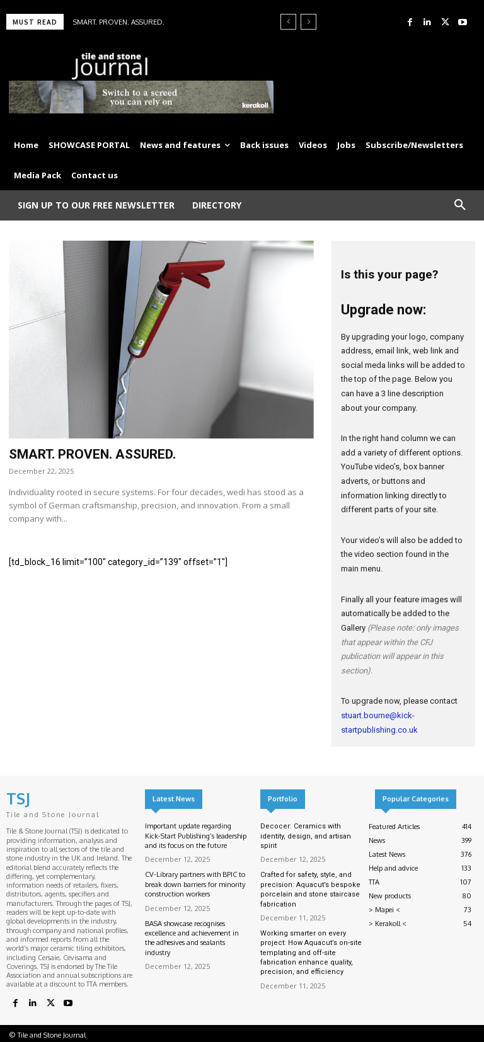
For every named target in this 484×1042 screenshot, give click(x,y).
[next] (308, 22)
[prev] (288, 22)
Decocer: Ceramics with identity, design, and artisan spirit (305, 836)
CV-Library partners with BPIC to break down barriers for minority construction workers (195, 884)
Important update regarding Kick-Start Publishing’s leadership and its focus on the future (195, 836)
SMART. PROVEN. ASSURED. (118, 22)
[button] (460, 205)
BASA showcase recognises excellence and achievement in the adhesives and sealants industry (192, 938)
